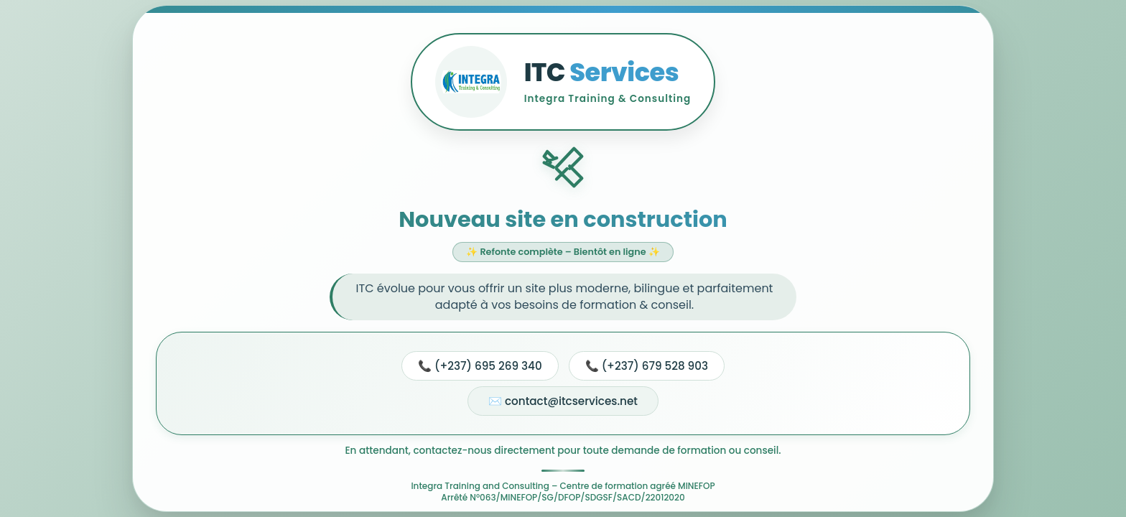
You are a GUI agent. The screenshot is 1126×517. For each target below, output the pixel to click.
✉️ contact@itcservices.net (563, 401)
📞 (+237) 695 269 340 (480, 365)
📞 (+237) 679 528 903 (646, 365)
